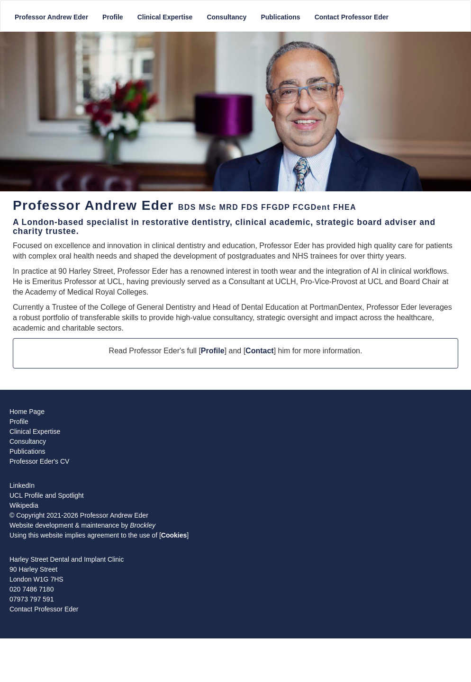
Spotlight (70, 495)
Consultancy (226, 17)
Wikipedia (23, 505)
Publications (280, 17)
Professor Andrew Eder (51, 17)
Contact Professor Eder (352, 17)
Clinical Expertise (165, 17)
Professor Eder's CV (39, 461)
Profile (112, 17)
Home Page (27, 411)
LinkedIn (22, 485)
